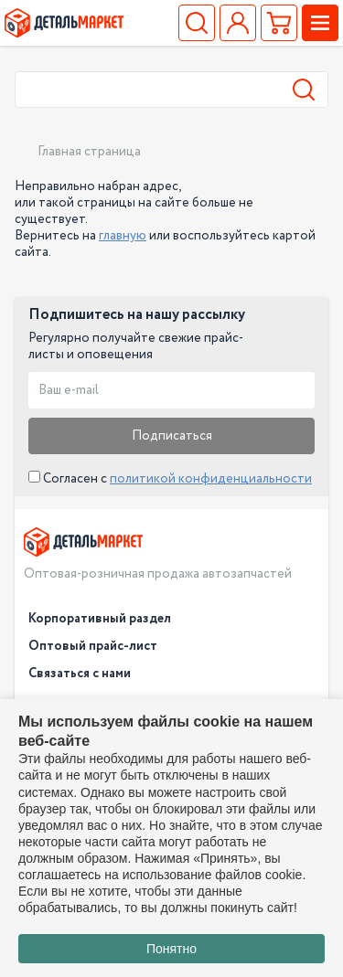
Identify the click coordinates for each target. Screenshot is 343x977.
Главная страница (89, 152)
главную (122, 236)
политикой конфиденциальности (211, 479)
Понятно (171, 948)
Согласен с (170, 479)
